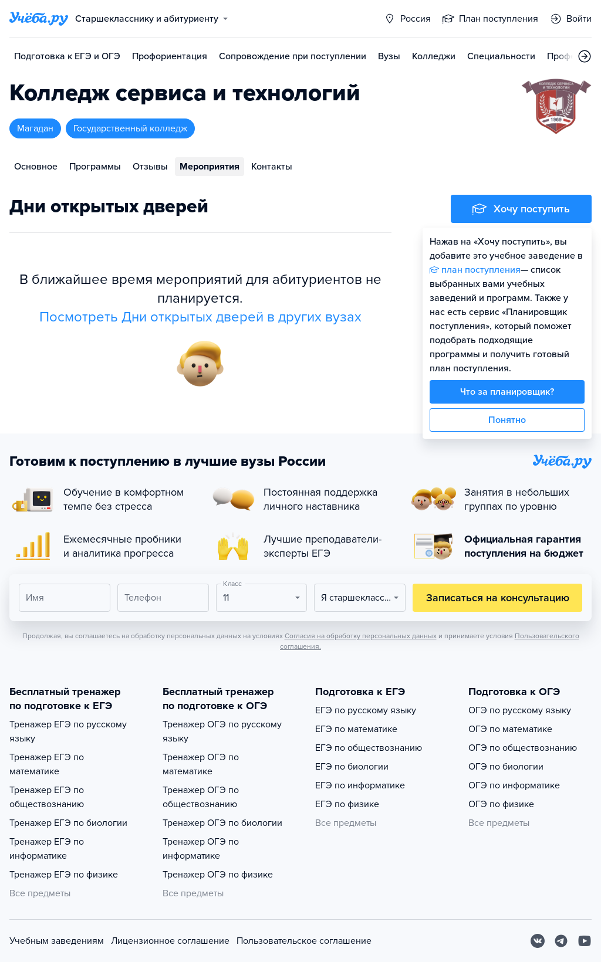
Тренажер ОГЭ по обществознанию (201, 797)
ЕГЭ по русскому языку (365, 710)
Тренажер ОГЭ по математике (201, 764)
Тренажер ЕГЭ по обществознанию (46, 797)
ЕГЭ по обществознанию (368, 748)
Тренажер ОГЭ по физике (218, 874)
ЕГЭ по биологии (352, 767)
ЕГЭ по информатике (360, 785)
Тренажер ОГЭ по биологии (222, 823)
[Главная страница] (38, 19)
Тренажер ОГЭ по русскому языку (222, 731)
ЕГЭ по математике (356, 729)
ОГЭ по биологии (505, 767)
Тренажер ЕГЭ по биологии (68, 823)
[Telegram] (561, 941)
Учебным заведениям (56, 941)
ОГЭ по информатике (514, 785)
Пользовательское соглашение (304, 941)
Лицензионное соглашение (170, 941)
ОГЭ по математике (510, 729)
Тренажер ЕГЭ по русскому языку (68, 731)
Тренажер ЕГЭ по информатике (46, 849)
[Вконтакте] (538, 941)
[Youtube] (585, 941)
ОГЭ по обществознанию (522, 748)
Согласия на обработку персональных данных (361, 636)
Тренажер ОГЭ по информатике (201, 849)
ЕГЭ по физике (347, 804)
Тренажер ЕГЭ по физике (63, 874)
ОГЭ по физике (501, 804)
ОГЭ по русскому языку (519, 710)
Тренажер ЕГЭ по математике (46, 764)
